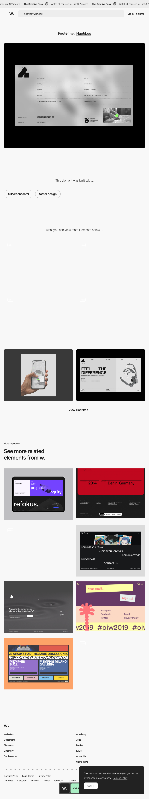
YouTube (71, 780)
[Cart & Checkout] (110, 320)
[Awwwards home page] (65, 788)
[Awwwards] (11, 13)
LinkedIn (35, 780)
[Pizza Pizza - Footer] (110, 493)
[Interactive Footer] (110, 663)
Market (79, 745)
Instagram (22, 780)
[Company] (38, 265)
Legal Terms (28, 776)
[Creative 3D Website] (38, 551)
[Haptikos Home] (110, 265)
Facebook (59, 780)
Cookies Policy (11, 776)
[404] (38, 320)
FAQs (79, 750)
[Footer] (110, 551)
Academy (81, 734)
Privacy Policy (44, 776)
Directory (9, 750)
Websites (8, 734)
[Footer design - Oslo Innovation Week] (110, 606)
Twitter (46, 780)
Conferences (10, 756)
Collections (9, 739)
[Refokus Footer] (38, 494)
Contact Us (82, 761)
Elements (8, 745)
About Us (81, 756)
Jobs (78, 739)
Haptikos (83, 33)
